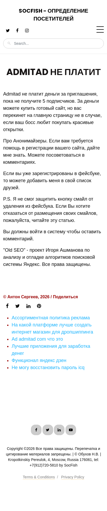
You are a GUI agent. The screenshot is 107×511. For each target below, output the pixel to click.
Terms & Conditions (39, 477)
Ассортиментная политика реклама (51, 317)
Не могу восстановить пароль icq (48, 367)
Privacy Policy (72, 477)
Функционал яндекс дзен (39, 360)
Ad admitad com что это (37, 339)
